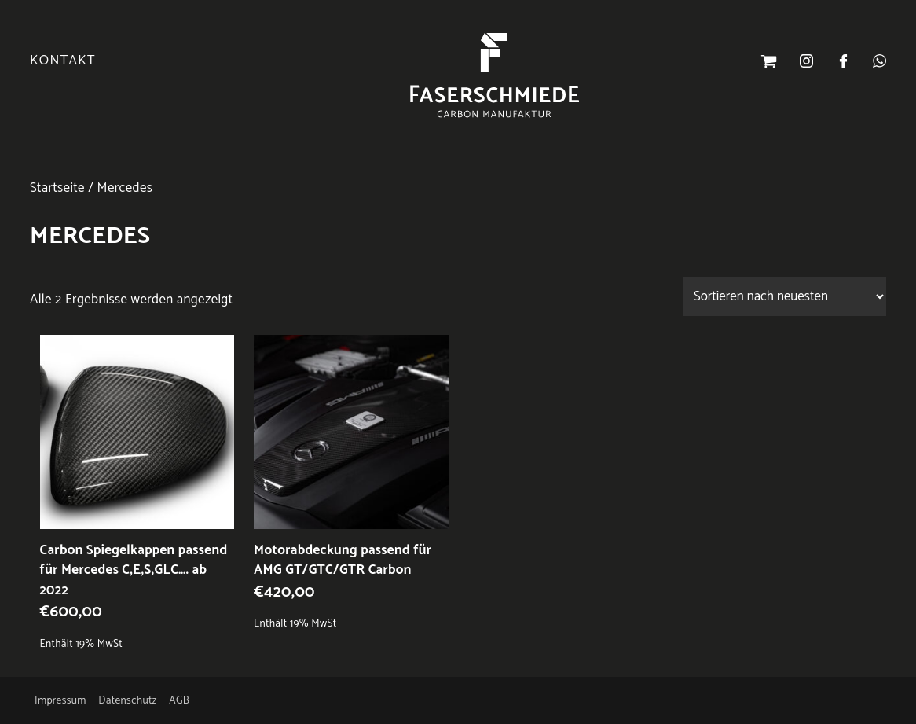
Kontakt (63, 61)
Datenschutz (127, 700)
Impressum (60, 700)
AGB (179, 700)
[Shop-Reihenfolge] (784, 296)
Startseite (57, 188)
